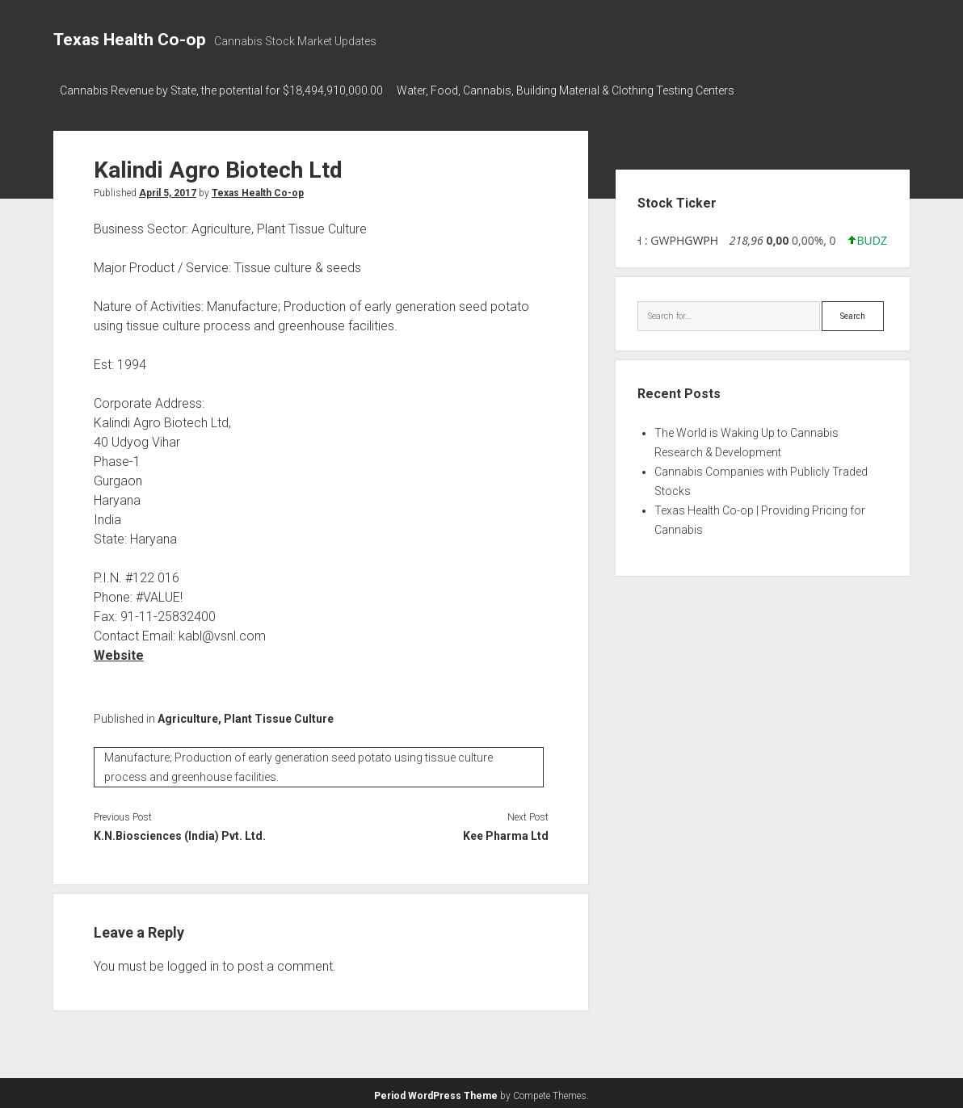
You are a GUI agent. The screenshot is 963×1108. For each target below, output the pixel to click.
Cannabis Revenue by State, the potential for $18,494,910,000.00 (221, 90)
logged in (193, 962)
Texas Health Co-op (129, 39)
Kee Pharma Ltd (506, 831)
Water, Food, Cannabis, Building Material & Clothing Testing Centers (573, 90)
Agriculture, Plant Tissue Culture (246, 713)
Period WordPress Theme (436, 1092)
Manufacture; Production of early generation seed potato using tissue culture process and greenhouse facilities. (298, 763)
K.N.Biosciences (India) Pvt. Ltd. (180, 831)
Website (119, 650)
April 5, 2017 (167, 188)
